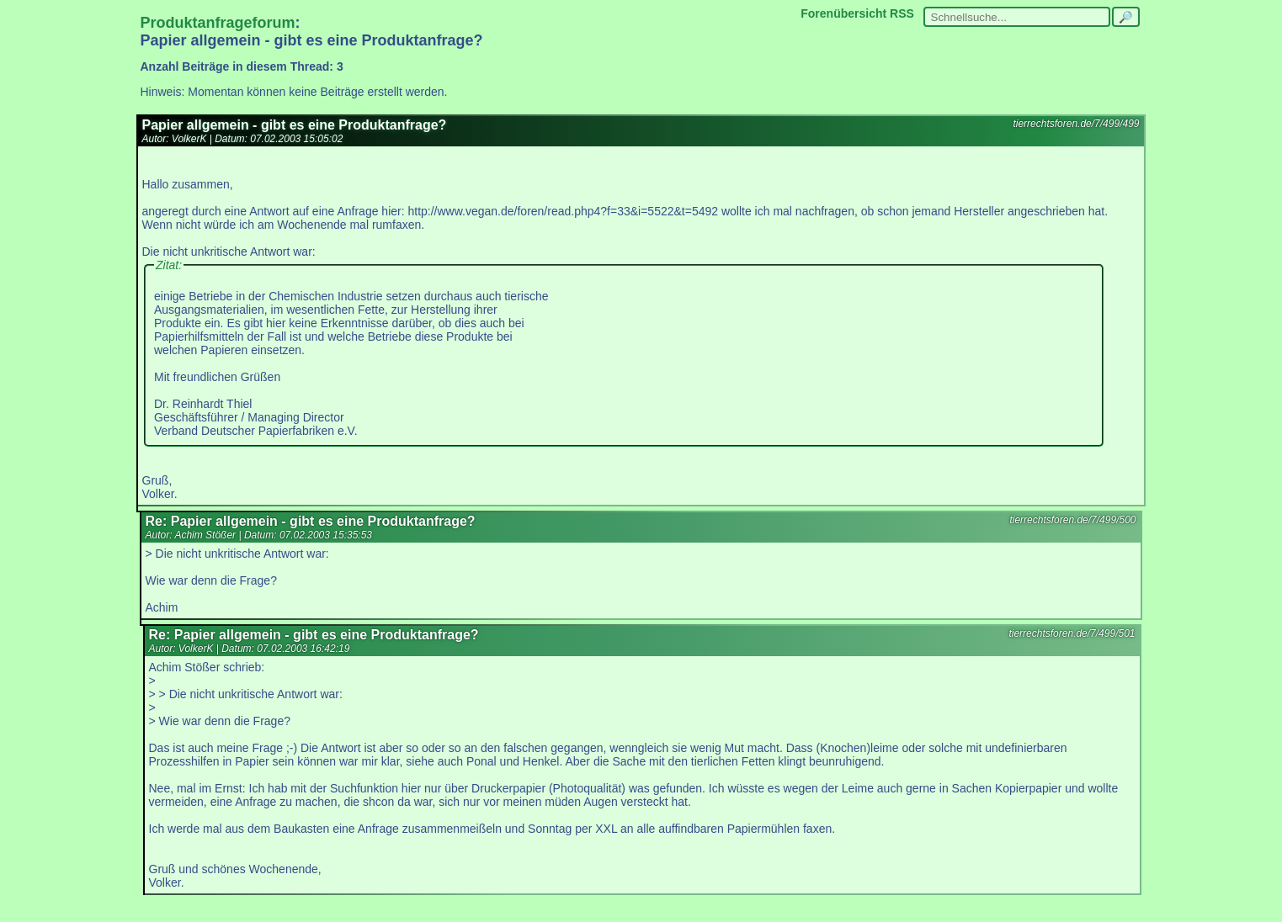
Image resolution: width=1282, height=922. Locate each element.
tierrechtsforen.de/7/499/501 (1071, 633)
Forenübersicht (843, 13)
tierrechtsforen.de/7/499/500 (1072, 520)
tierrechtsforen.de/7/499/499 (1076, 124)
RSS (902, 13)
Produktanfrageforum (218, 22)
